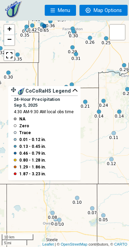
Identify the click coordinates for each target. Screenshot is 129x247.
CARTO (120, 244)
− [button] (9, 40)
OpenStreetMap (74, 244)
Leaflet (48, 244)
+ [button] (9, 30)
